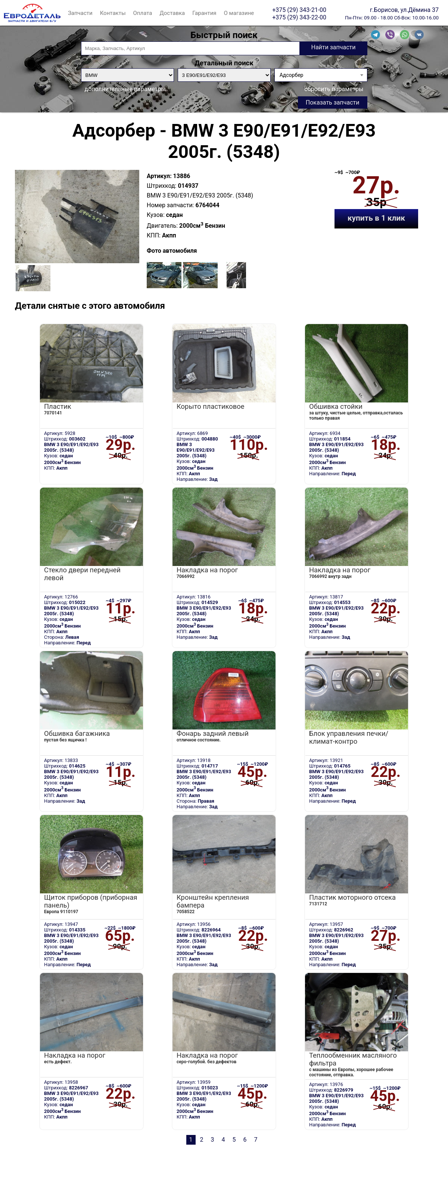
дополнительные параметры (125, 89)
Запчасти (80, 13)
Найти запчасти (333, 47)
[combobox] (321, 75)
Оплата (142, 13)
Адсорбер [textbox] (292, 75)
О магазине (239, 13)
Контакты (113, 13)
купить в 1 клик (376, 218)
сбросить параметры (333, 89)
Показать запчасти (333, 102)
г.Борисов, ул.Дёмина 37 (404, 9)
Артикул (158, 176)
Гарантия (204, 13)
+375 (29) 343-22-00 (299, 17)
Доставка (172, 13)
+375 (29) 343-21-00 (299, 9)
